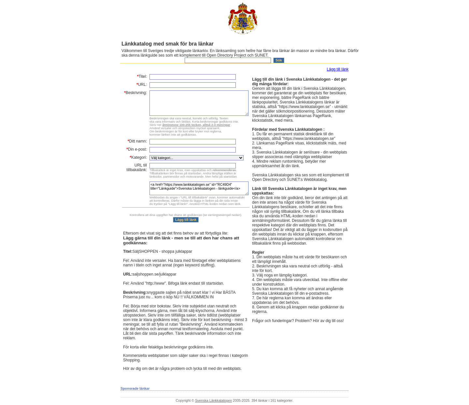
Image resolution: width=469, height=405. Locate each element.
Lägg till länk (337, 69)
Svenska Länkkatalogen (213, 400)
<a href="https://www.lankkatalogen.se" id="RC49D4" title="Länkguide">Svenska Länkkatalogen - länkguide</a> (199, 188)
